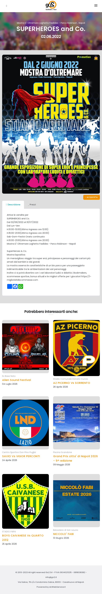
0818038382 (79, 572)
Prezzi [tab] (32, 204)
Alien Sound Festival (16, 380)
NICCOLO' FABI (63, 534)
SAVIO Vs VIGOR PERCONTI (21, 456)
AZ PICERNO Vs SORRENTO (71, 383)
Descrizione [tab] (13, 204)
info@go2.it (51, 577)
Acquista (92, 197)
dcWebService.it (57, 586)
